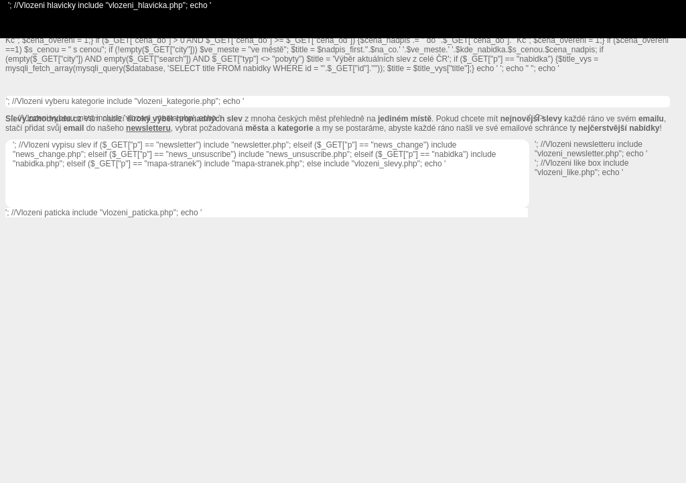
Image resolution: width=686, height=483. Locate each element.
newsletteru (148, 128)
